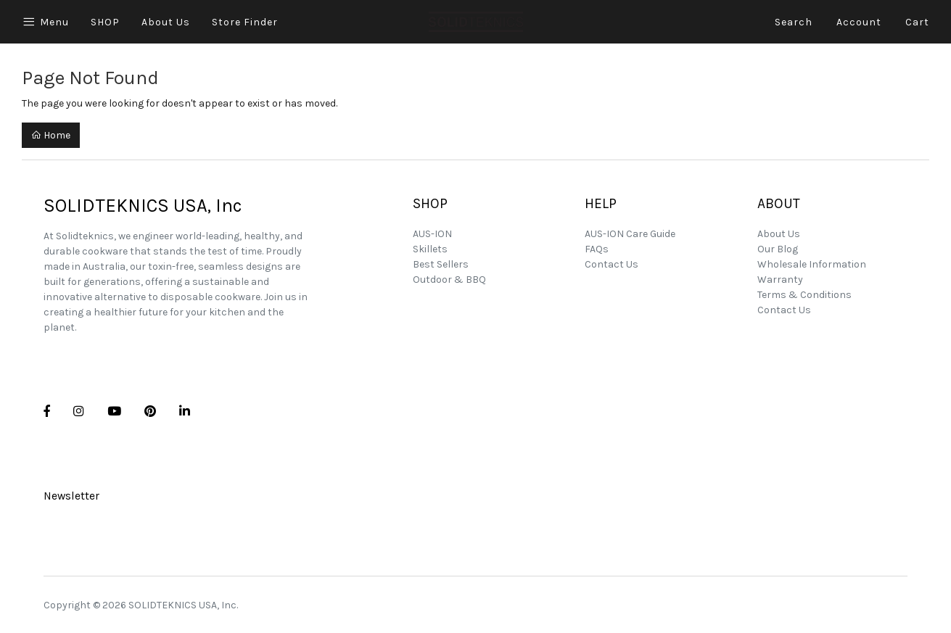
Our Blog (777, 249)
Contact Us (611, 264)
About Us (165, 22)
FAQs (597, 249)
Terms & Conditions (804, 295)
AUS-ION (432, 234)
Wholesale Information (811, 264)
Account (858, 22)
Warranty (780, 279)
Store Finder (245, 22)
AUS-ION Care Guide (630, 234)
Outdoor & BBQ (449, 279)
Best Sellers (441, 264)
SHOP (105, 22)
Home (50, 135)
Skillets (430, 249)
